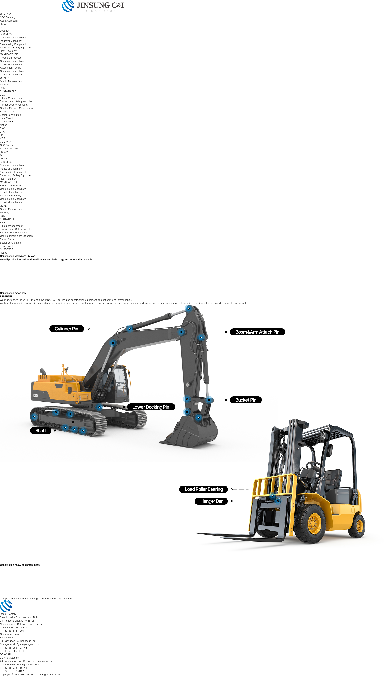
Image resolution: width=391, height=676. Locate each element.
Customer (67, 598)
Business (16, 598)
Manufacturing (30, 598)
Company (5, 598)
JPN (2, 135)
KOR (2, 138)
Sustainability (54, 598)
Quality (42, 598)
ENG (2, 128)
